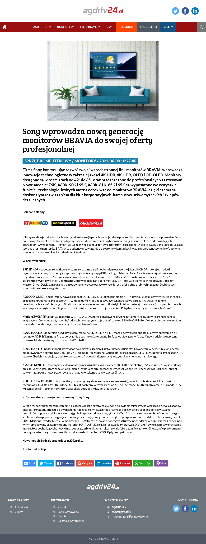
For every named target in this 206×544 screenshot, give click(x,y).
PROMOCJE (126, 26)
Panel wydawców (68, 511)
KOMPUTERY (65, 26)
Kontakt (62, 507)
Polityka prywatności (70, 520)
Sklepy (18, 511)
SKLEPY (168, 26)
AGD (36, 26)
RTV (48, 26)
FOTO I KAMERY (90, 26)
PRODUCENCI (148, 26)
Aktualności (21, 507)
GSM (109, 26)
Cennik (61, 516)
